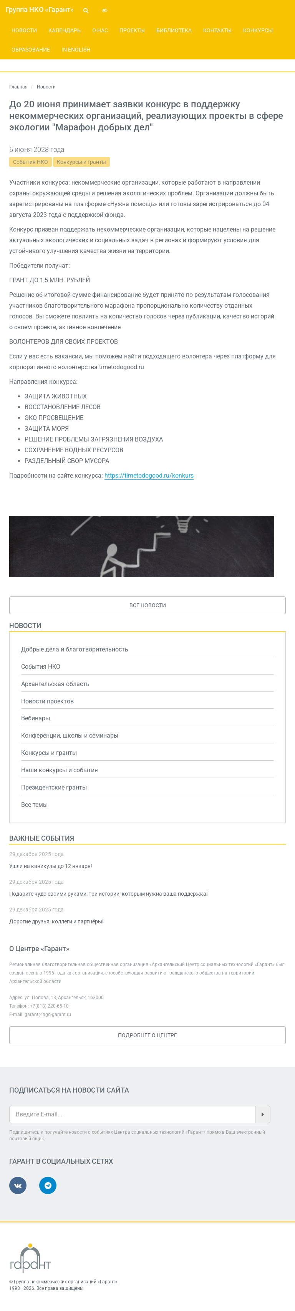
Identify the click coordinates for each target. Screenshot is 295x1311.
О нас (100, 30)
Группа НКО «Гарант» (40, 9)
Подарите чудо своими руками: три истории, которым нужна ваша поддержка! (108, 894)
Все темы (34, 804)
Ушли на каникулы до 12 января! (50, 866)
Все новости (147, 605)
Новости (24, 30)
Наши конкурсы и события (59, 770)
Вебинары (35, 718)
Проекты (132, 30)
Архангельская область (55, 684)
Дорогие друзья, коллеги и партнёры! (56, 921)
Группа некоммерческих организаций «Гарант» (66, 1281)
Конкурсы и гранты (81, 162)
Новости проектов (47, 701)
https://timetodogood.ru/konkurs (149, 475)
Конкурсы (258, 30)
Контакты (217, 30)
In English (75, 50)
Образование (31, 50)
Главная (18, 87)
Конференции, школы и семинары (69, 735)
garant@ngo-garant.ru (48, 1014)
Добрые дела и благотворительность (74, 649)
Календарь (64, 30)
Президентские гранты (54, 787)
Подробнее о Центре (147, 1035)
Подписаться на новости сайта (69, 1090)
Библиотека (174, 30)
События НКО (30, 162)
